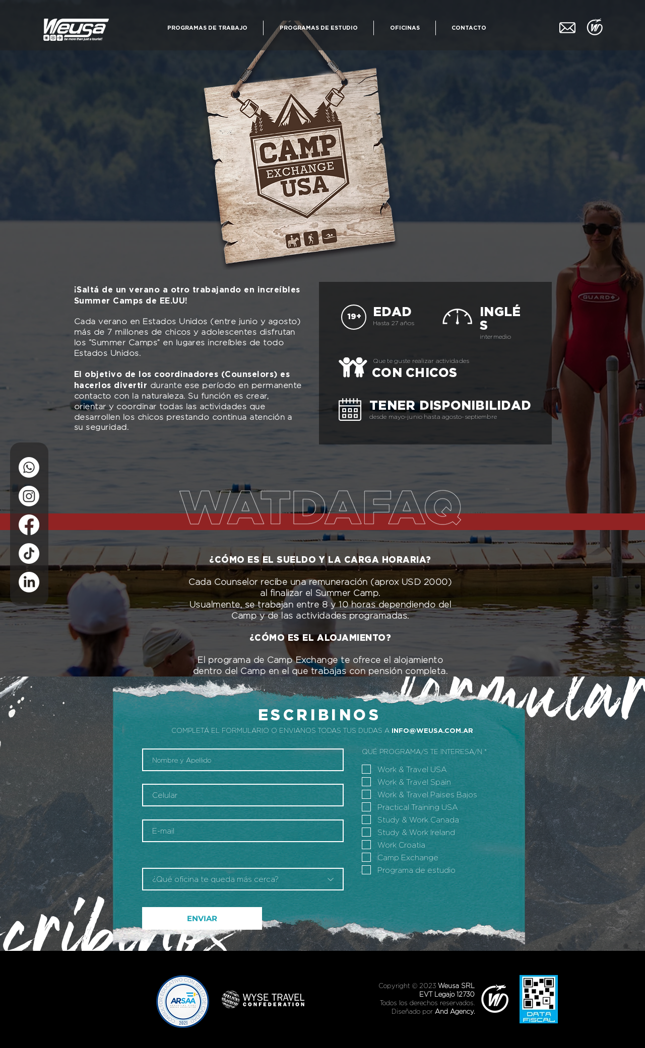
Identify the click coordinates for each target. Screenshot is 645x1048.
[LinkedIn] (29, 582)
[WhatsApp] (29, 467)
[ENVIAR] (202, 918)
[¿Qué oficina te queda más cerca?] (243, 879)
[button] (207, 28)
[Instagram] (29, 496)
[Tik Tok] (29, 553)
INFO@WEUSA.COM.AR (432, 730)
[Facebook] (29, 524)
